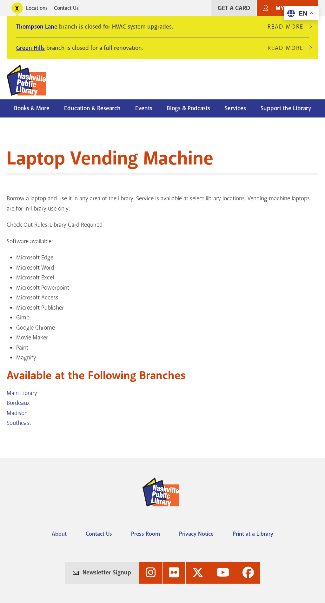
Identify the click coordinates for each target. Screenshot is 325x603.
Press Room (145, 533)
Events (143, 108)
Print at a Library (253, 533)
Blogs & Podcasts (188, 108)
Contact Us (66, 8)
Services (235, 108)
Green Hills (30, 48)
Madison (17, 413)
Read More (288, 26)
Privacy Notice (196, 533)
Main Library (22, 393)
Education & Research (92, 108)
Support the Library (286, 108)
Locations (37, 8)
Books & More (32, 108)
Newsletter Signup (107, 572)
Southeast (19, 423)
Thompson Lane (36, 26)
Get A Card (234, 8)
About (59, 533)
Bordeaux (18, 403)
